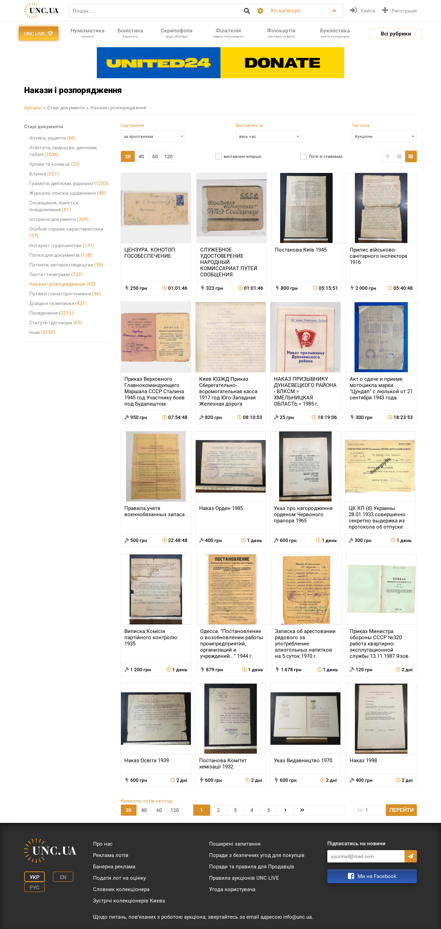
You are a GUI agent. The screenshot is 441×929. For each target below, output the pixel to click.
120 (168, 156)
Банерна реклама (114, 867)
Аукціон (33, 107)
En (63, 877)
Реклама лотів (111, 855)
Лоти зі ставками (325, 156)
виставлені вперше (242, 156)
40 (141, 156)
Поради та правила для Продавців (251, 867)
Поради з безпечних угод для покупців (257, 855)
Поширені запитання (234, 844)
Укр (35, 877)
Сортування (132, 125)
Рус (35, 888)
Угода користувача (232, 889)
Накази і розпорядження (118, 107)
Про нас (103, 844)
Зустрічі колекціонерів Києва (129, 901)
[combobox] (153, 136)
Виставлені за (249, 125)
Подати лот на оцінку (119, 878)
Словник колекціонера (121, 889)
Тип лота (360, 125)
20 (128, 156)
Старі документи (66, 107)
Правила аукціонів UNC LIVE (244, 878)
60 (155, 156)
